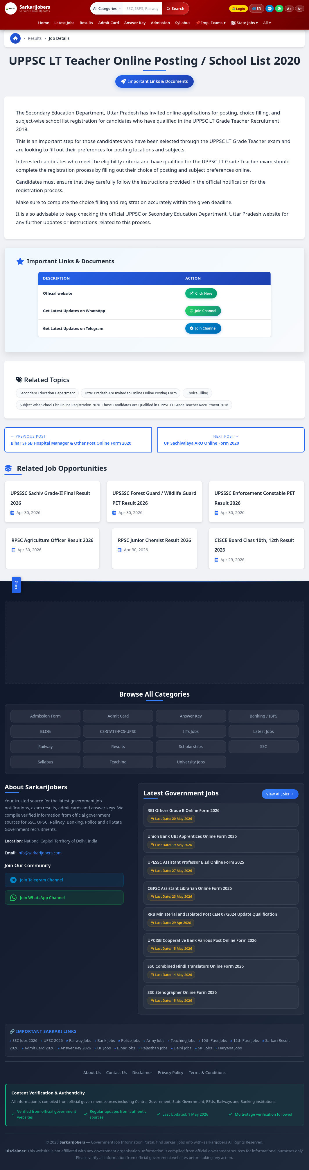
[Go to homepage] (15, 38)
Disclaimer (142, 1072)
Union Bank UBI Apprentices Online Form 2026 (192, 837)
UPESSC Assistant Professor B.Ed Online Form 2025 (196, 863)
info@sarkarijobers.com (40, 853)
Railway (45, 747)
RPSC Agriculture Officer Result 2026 (53, 540)
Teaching (118, 763)
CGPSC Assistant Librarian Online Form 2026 (190, 889)
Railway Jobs (80, 1040)
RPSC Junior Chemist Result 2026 (154, 540)
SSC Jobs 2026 (24, 1040)
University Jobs (191, 763)
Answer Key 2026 (76, 1048)
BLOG (45, 732)
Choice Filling (197, 393)
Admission (160, 22)
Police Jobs (130, 1040)
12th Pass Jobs (246, 1040)
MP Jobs (205, 1048)
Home (43, 22)
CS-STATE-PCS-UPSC (118, 732)
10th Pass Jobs (214, 1040)
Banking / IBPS (263, 717)
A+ (289, 8)
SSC (263, 747)
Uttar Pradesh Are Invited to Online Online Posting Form (131, 393)
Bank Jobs (106, 1040)
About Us (92, 1072)
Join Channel (203, 310)
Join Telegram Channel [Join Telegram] (36, 880)
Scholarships (191, 747)
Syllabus (182, 22)
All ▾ (267, 22)
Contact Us (116, 1072)
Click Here (201, 293)
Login (238, 8)
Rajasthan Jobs (154, 1048)
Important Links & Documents (154, 81)
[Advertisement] (154, 642)
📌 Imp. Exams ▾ (210, 22)
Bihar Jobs (126, 1048)
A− (300, 8)
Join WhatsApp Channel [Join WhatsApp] (37, 898)
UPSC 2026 (53, 1040)
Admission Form (45, 717)
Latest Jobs (64, 22)
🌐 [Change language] (256, 8)
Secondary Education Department (47, 393)
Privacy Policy (170, 1072)
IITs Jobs (191, 732)
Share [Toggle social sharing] (17, 585)
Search (175, 8)
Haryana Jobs (230, 1048)
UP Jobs (104, 1048)
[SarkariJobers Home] (27, 8)
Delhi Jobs (182, 1048)
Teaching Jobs (183, 1040)
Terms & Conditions (207, 1072)
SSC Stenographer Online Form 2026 (182, 993)
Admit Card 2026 (39, 1048)
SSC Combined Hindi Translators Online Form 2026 (196, 967)
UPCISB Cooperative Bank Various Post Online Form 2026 (202, 941)
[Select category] (106, 8)
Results (86, 22)
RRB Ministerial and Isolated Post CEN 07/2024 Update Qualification (212, 915)
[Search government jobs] (142, 8)
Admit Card (108, 22)
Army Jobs (155, 1040)
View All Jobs (280, 794)
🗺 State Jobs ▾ (244, 22)
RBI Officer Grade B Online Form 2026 (184, 811)
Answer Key (135, 22)
